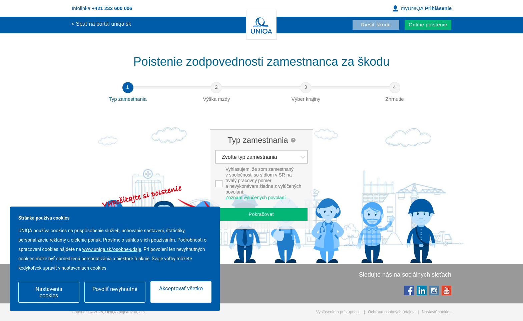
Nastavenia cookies (49, 292)
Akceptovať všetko (181, 289)
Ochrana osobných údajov (391, 312)
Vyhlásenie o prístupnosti (338, 312)
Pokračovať (261, 214)
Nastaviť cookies (436, 312)
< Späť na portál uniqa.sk (101, 24)
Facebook (409, 290)
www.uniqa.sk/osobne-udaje (111, 250)
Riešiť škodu (376, 24)
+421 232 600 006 (112, 8)
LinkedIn (421, 290)
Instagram (434, 290)
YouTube (446, 290)
